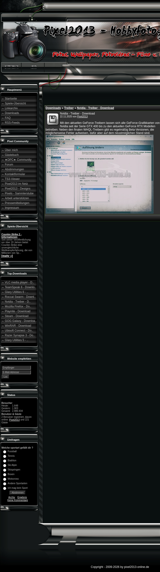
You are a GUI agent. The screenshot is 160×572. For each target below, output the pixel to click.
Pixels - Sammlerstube (19, 193)
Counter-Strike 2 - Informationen (11, 235)
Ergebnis (22, 497)
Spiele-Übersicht (15, 103)
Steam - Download (17, 316)
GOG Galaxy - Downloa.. (21, 321)
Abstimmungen (14, 169)
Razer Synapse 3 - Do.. (20, 335)
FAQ (8, 118)
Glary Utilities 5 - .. (16, 340)
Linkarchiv (11, 108)
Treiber (69, 108)
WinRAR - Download (18, 325)
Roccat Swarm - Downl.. (20, 297)
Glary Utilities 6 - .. (16, 292)
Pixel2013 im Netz (16, 183)
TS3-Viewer (12, 179)
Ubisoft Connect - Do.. (19, 330)
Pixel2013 (14, 420)
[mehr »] (7, 256)
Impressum (12, 208)
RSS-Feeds (12, 122)
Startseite (11, 98)
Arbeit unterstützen (17, 198)
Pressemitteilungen (17, 203)
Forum (9, 164)
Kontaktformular (15, 174)
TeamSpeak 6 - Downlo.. (20, 287)
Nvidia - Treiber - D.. (17, 301)
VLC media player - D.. (19, 282)
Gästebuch (12, 155)
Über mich (11, 150)
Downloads (12, 113)
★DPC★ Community (18, 159)
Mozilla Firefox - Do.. (18, 306)
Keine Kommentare (17, 500)
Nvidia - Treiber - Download (95, 108)
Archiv (11, 497)
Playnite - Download (17, 311)
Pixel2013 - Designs (17, 188)
